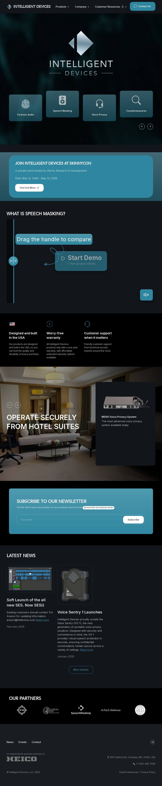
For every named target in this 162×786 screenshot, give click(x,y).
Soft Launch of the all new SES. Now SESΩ (26, 602)
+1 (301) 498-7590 (145, 763)
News (10, 742)
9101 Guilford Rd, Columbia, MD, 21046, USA (132, 757)
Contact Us (142, 6)
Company (81, 6)
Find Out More (29, 187)
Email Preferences (128, 772)
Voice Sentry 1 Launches (79, 612)
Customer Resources (109, 7)
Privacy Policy (148, 772)
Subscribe (133, 519)
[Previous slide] (142, 126)
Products (61, 6)
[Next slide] (150, 126)
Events (23, 742)
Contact (36, 742)
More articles (80, 669)
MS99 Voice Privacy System (119, 416)
